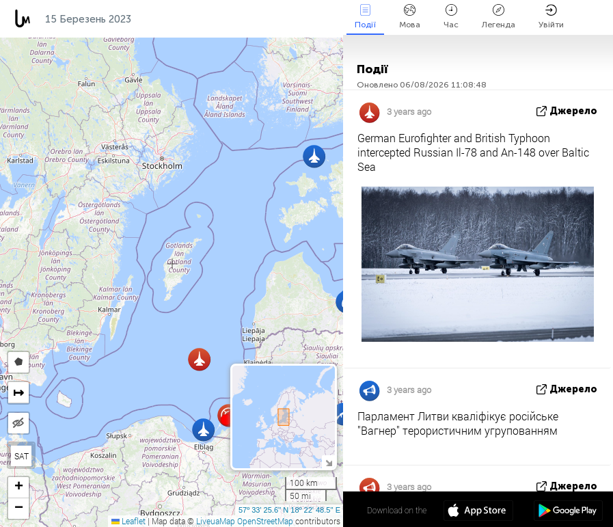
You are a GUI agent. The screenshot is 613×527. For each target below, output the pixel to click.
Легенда (498, 16)
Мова (409, 16)
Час (451, 16)
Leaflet (128, 520)
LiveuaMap (215, 520)
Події (365, 16)
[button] (226, 419)
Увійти (551, 16)
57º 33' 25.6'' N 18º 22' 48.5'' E (289, 510)
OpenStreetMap (265, 520)
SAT (21, 455)
